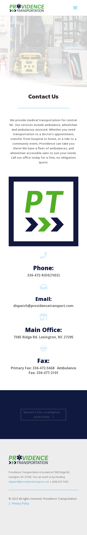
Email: (43, 298)
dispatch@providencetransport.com (29, 481)
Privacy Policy (20, 503)
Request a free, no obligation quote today (42, 414)
